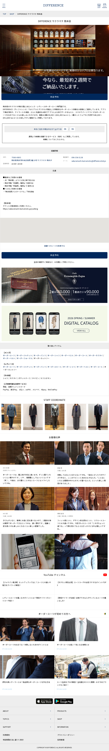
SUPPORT (7, 727)
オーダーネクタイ (96, 355)
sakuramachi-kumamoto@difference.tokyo (89, 161)
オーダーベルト (9, 358)
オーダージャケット (24, 355)
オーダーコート (81, 355)
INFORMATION (62, 727)
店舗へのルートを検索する (54, 246)
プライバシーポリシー (66, 735)
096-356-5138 (77, 157)
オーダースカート (54, 367)
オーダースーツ (9, 355)
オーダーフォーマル (24, 358)
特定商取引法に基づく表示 (13, 739)
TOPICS (6, 719)
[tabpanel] (54, 50)
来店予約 (54, 96)
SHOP (12, 14)
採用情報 (60, 739)
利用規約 (6, 735)
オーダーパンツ (40, 355)
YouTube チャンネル (54, 574)
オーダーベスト (67, 355)
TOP (4, 14)
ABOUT (6, 711)
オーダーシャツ (54, 355)
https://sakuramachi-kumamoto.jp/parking (20, 209)
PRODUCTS (61, 711)
